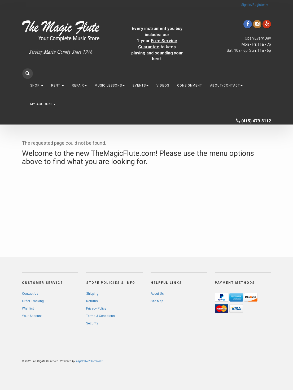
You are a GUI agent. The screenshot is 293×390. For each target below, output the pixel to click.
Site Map (157, 301)
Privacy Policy (96, 308)
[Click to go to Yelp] (267, 24)
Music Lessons (110, 85)
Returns (92, 301)
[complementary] (254, 361)
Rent (57, 85)
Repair (79, 85)
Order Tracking (33, 301)
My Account (43, 104)
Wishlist (28, 308)
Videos (162, 85)
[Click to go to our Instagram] (257, 24)
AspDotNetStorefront (89, 361)
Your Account (32, 316)
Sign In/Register (254, 5)
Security (92, 323)
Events (140, 85)
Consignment (189, 85)
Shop (36, 85)
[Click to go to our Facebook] (247, 24)
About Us (157, 293)
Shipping (92, 293)
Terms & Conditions (100, 316)
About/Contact (226, 85)
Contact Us (30, 293)
